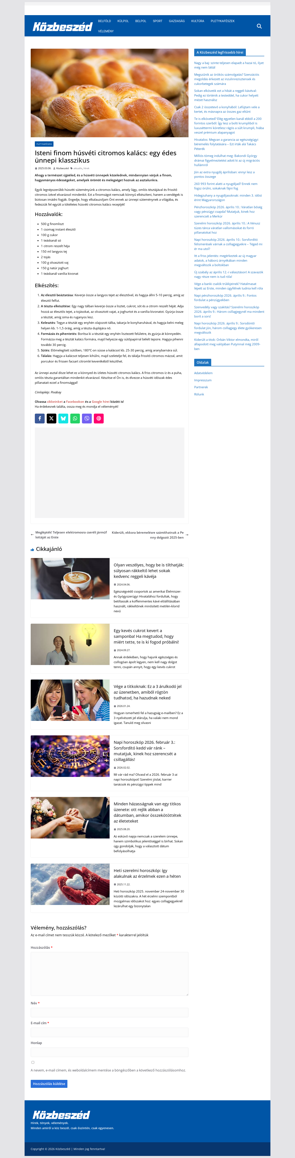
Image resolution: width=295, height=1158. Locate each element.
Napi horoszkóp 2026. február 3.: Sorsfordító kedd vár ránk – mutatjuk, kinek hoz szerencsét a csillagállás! (145, 750)
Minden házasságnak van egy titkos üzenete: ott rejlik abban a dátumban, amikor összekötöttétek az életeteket (147, 812)
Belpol (140, 21)
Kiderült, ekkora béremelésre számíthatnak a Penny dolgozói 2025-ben (150, 534)
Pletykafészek (223, 21)
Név (35, 1003)
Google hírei (101, 402)
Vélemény (106, 31)
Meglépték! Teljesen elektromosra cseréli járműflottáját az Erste (69, 534)
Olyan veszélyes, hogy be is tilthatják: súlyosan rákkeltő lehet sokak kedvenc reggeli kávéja (149, 570)
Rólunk (199, 394)
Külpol (123, 21)
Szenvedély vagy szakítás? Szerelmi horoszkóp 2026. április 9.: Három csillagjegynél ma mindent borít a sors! (229, 311)
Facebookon (75, 402)
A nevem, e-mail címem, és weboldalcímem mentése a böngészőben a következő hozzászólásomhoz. (108, 1070)
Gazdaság (177, 21)
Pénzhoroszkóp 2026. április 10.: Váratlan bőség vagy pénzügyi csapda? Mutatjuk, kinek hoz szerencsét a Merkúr (228, 211)
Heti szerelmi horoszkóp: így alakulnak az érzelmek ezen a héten (147, 873)
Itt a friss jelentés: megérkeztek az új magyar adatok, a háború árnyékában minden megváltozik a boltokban (225, 260)
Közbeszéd (62, 168)
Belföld (104, 21)
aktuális (78, 168)
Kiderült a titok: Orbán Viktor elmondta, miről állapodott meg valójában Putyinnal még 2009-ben (227, 344)
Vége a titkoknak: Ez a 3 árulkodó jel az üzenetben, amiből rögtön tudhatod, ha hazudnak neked (148, 692)
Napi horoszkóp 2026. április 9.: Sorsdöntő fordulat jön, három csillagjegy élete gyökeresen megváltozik (228, 327)
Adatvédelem (203, 373)
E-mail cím (40, 1023)
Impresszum (203, 380)
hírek (86, 168)
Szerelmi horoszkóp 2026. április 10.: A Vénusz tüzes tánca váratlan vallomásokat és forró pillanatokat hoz (227, 227)
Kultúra (197, 21)
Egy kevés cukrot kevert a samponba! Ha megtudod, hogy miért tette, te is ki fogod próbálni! (146, 636)
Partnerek (201, 387)
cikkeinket (55, 402)
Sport (157, 21)
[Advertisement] (110, 473)
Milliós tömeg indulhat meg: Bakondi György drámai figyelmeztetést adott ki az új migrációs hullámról (227, 160)
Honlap (36, 1043)
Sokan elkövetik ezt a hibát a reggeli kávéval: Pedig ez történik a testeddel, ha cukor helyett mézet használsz (226, 95)
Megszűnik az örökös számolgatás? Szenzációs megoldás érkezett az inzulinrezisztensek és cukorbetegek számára (226, 79)
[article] (109, 288)
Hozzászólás (42, 947)
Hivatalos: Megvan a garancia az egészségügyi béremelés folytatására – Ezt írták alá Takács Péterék (226, 144)
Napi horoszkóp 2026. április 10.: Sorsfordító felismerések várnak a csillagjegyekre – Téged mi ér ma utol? (228, 244)
